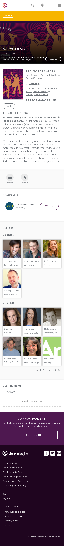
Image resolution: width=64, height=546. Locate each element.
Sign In (6, 494)
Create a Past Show (12, 467)
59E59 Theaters (37, 57)
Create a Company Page (15, 476)
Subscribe (34, 435)
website (53, 59)
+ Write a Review (32, 401)
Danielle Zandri (30, 359)
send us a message (14, 516)
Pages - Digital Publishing (15, 481)
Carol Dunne (9, 329)
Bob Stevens (32, 75)
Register (7, 498)
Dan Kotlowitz (10, 359)
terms (7, 525)
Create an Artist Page (13, 472)
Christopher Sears (31, 261)
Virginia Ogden (30, 329)
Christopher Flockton (37, 94)
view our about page (15, 511)
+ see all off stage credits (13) (47, 370)
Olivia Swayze (40, 91)
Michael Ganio (50, 329)
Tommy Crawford (35, 88)
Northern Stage (20, 57)
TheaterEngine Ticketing (14, 485)
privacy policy (12, 520)
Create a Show (10, 463)
